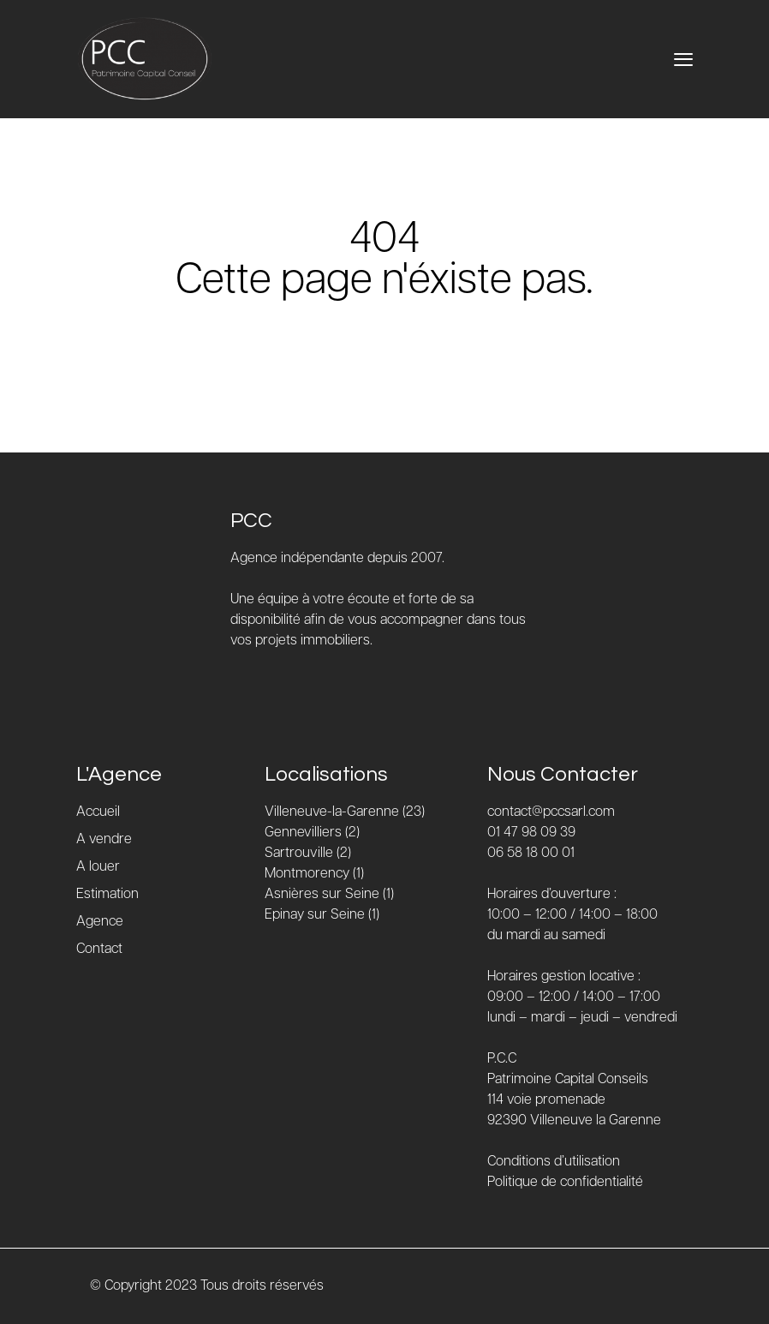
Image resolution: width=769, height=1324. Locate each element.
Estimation (107, 894)
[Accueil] (144, 59)
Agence (99, 921)
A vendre (104, 839)
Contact (99, 949)
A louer (98, 867)
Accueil (98, 812)
